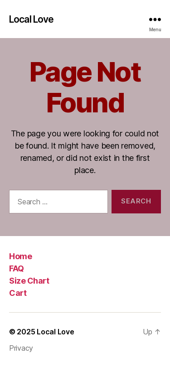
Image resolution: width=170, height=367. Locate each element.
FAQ (16, 268)
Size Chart (29, 280)
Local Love (31, 19)
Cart (17, 293)
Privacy (21, 348)
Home (20, 256)
